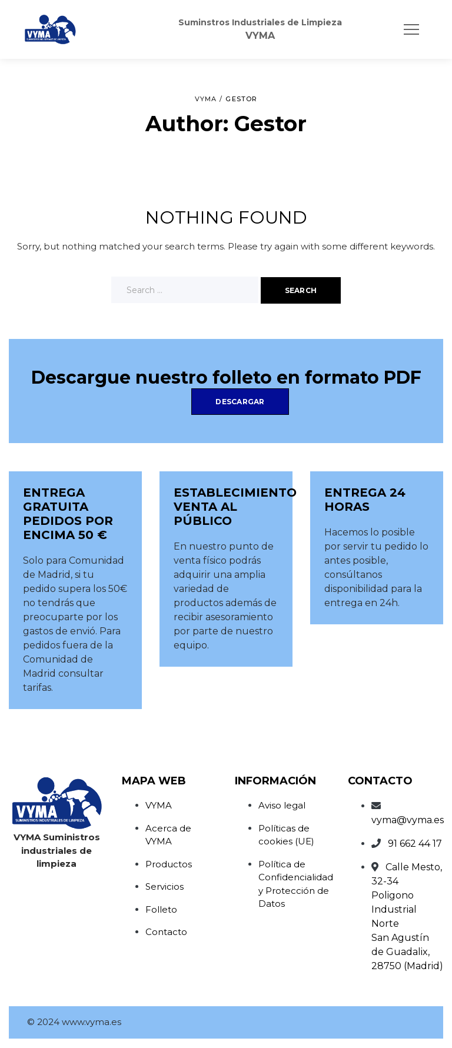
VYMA (158, 805)
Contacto (166, 931)
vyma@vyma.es (407, 820)
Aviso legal (281, 805)
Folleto (161, 909)
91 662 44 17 (415, 843)
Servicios (164, 886)
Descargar (239, 401)
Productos (168, 864)
